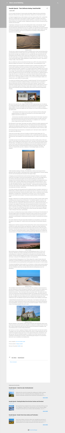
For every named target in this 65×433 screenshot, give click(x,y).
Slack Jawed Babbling (16, 3)
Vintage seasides (19, 343)
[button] (47, 8)
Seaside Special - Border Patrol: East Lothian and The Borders (23, 415)
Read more (45, 397)
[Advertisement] (55, 23)
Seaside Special (21, 357)
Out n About (14, 357)
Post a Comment (13, 362)
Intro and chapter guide (20, 341)
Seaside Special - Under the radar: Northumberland (21, 388)
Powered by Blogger (32, 430)
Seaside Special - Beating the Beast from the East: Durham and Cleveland (26, 401)
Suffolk (19, 346)
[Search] (58, 3)
